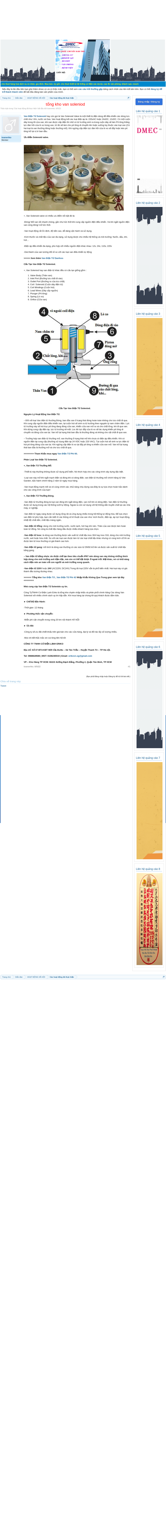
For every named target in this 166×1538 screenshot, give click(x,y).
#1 (129, 666)
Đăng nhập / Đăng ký (149, 101)
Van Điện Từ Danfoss (52, 258)
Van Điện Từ (48, 577)
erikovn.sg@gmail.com (80, 656)
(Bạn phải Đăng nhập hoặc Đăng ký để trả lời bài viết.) (108, 676)
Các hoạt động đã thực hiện (25, 108)
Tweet (3, 686)
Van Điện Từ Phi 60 (67, 453)
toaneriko (51, 108)
